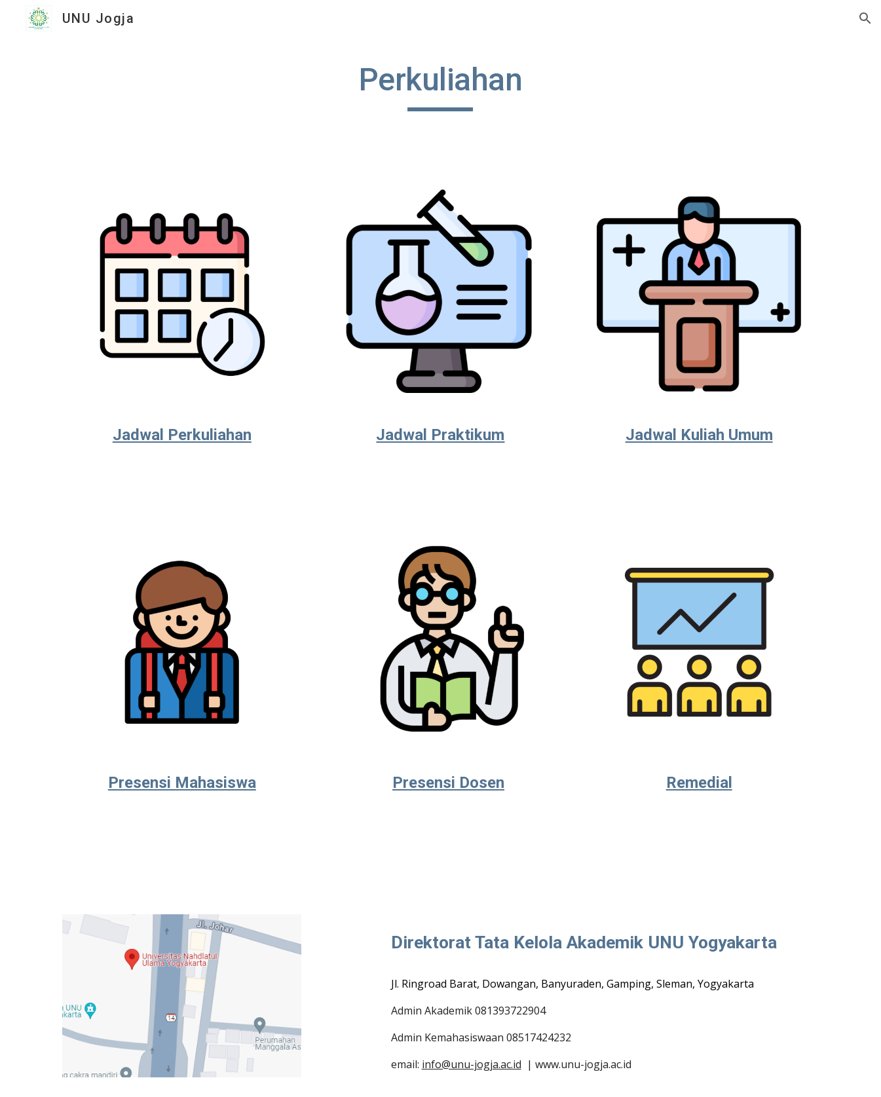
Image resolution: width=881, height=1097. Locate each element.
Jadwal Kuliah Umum (699, 435)
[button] (865, 18)
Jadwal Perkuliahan (182, 435)
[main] (441, 86)
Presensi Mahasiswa (182, 782)
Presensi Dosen (448, 782)
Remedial (699, 782)
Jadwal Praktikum (440, 435)
